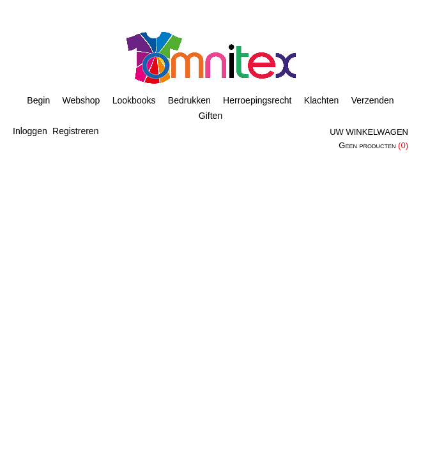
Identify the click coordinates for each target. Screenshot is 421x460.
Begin (38, 100)
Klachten (321, 100)
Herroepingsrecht (257, 100)
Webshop (81, 100)
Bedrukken (189, 100)
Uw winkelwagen (369, 132)
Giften (210, 116)
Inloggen (30, 131)
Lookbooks (134, 100)
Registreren (75, 131)
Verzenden (372, 100)
